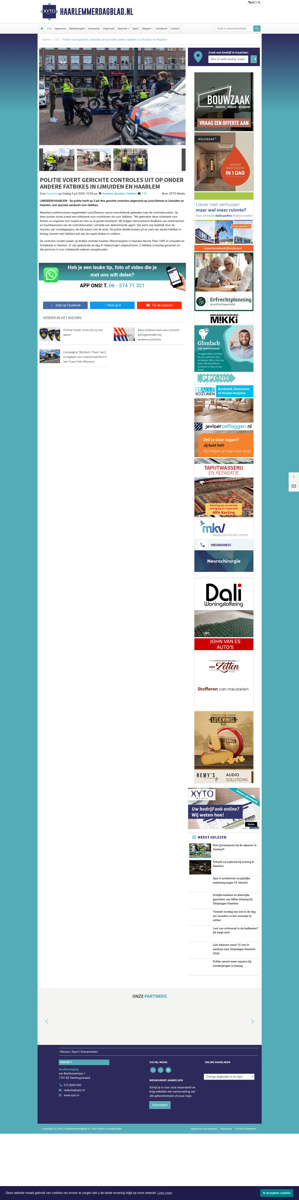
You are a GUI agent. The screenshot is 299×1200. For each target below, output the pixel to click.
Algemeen (60, 28)
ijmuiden (119, 193)
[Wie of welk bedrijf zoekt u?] (228, 59)
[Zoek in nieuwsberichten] (234, 28)
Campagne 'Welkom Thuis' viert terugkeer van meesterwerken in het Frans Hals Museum (85, 356)
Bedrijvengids (77, 28)
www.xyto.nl (71, 1161)
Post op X (112, 305)
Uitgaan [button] (146, 28)
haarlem (108, 193)
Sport (135, 28)
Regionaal (108, 28)
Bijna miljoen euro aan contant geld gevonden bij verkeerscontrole (158, 334)
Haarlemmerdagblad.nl (96, 11)
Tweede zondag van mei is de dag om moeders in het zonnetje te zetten (234, 947)
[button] (41, 159)
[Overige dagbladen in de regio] (229, 1143)
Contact (175, 28)
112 (49, 28)
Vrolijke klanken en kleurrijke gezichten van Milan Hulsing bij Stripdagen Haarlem (233, 915)
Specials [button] (122, 28)
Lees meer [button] (164, 1193)
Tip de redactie (159, 305)
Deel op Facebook (65, 305)
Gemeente (94, 28)
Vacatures (161, 28)
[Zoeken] (256, 28)
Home (46, 39)
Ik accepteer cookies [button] (277, 1193)
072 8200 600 (72, 1151)
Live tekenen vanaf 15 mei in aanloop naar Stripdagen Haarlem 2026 (234, 998)
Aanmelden (160, 1171)
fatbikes (132, 193)
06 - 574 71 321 (127, 285)
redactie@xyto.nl (74, 1156)
